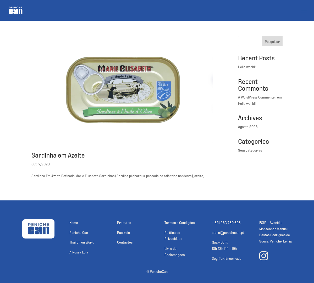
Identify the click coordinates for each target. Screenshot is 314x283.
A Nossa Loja (78, 254)
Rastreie (123, 234)
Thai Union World (81, 244)
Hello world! (247, 69)
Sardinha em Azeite (58, 157)
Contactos (125, 244)
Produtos (124, 224)
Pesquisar (272, 43)
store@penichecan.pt (228, 234)
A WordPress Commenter (257, 99)
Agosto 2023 (248, 128)
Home (73, 224)
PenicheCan (159, 273)
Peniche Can (78, 234)
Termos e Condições (179, 224)
